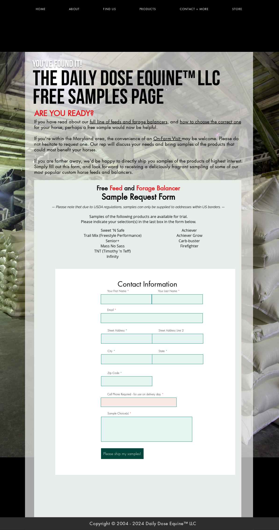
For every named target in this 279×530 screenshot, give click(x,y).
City (110, 351)
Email (110, 310)
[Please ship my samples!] (122, 453)
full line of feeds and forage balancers (128, 122)
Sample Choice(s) (118, 413)
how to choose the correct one (210, 122)
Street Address (116, 330)
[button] (148, 9)
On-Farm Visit (167, 138)
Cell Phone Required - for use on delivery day (134, 394)
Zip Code (113, 373)
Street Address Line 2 (171, 330)
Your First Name (116, 291)
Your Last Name (167, 291)
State (162, 351)
